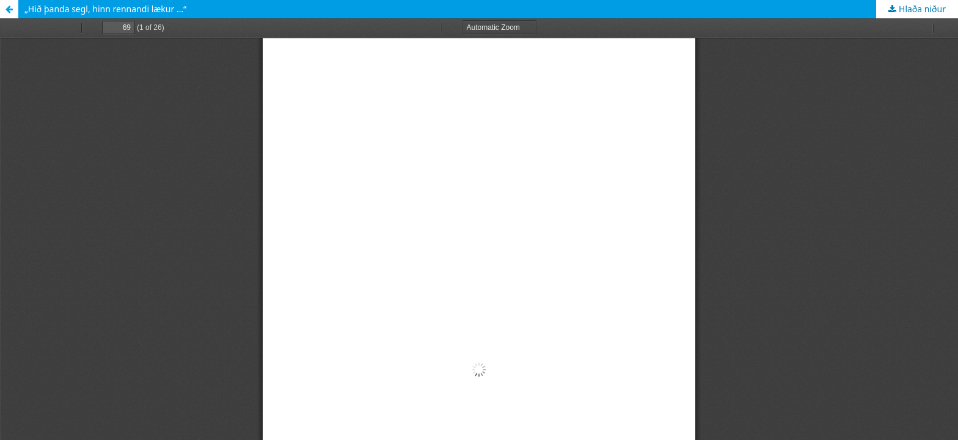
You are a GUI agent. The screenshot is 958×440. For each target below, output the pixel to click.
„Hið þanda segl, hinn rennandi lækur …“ (105, 9)
